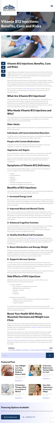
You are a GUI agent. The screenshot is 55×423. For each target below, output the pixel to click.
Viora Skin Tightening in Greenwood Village (47, 388)
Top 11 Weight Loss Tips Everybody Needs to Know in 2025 (20, 370)
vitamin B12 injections (29, 88)
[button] (52, 6)
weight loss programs (37, 327)
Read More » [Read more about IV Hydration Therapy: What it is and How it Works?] (19, 398)
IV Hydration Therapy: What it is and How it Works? (20, 388)
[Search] (50, 355)
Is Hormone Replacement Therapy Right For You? (48, 369)
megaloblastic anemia (33, 238)
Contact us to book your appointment (17, 340)
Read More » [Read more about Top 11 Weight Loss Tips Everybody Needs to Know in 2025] (19, 380)
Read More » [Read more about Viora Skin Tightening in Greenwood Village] (46, 398)
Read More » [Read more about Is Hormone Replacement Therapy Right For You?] (46, 378)
